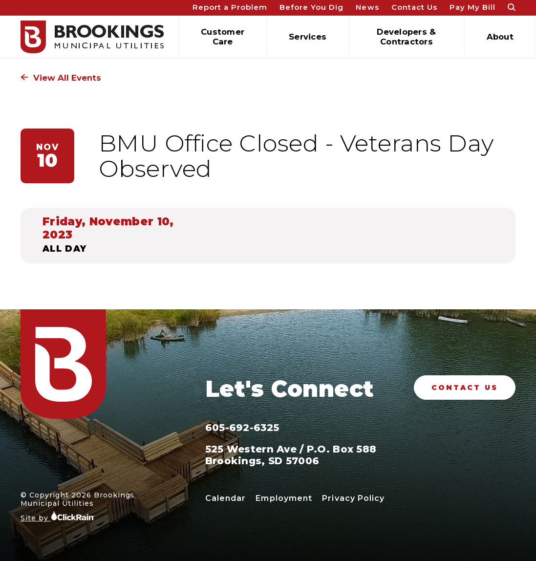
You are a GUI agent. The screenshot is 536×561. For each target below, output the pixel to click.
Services (307, 37)
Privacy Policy (353, 498)
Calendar (225, 498)
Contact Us (414, 7)
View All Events (61, 78)
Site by (58, 516)
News (367, 7)
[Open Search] (511, 8)
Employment (284, 498)
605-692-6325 (242, 427)
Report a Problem (230, 7)
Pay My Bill (472, 7)
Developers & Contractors (406, 36)
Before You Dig (311, 7)
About (500, 37)
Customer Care (222, 36)
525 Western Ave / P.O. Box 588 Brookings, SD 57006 (291, 455)
